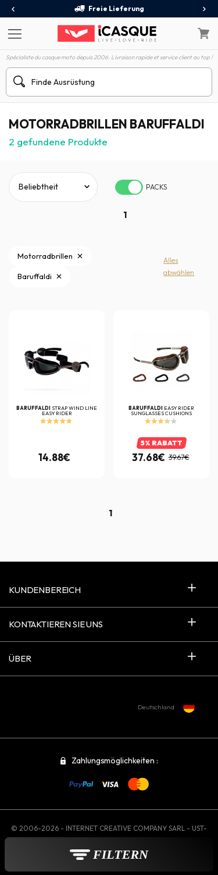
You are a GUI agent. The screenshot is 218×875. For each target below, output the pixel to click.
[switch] (129, 187)
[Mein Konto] (178, 33)
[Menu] (13, 33)
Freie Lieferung (109, 9)
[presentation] (13, 9)
